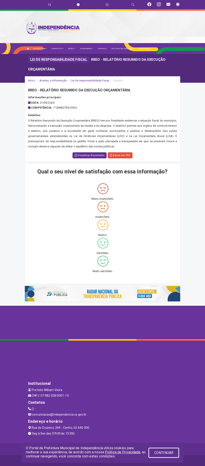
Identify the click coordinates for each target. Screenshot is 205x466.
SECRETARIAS (86, 49)
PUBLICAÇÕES (144, 49)
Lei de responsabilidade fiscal (90, 80)
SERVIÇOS (102, 49)
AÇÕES (72, 49)
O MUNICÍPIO (57, 49)
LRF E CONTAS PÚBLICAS (122, 49)
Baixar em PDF (120, 155)
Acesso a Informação (53, 80)
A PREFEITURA (40, 49)
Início (31, 80)
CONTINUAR (163, 453)
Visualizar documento (89, 155)
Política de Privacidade (122, 452)
